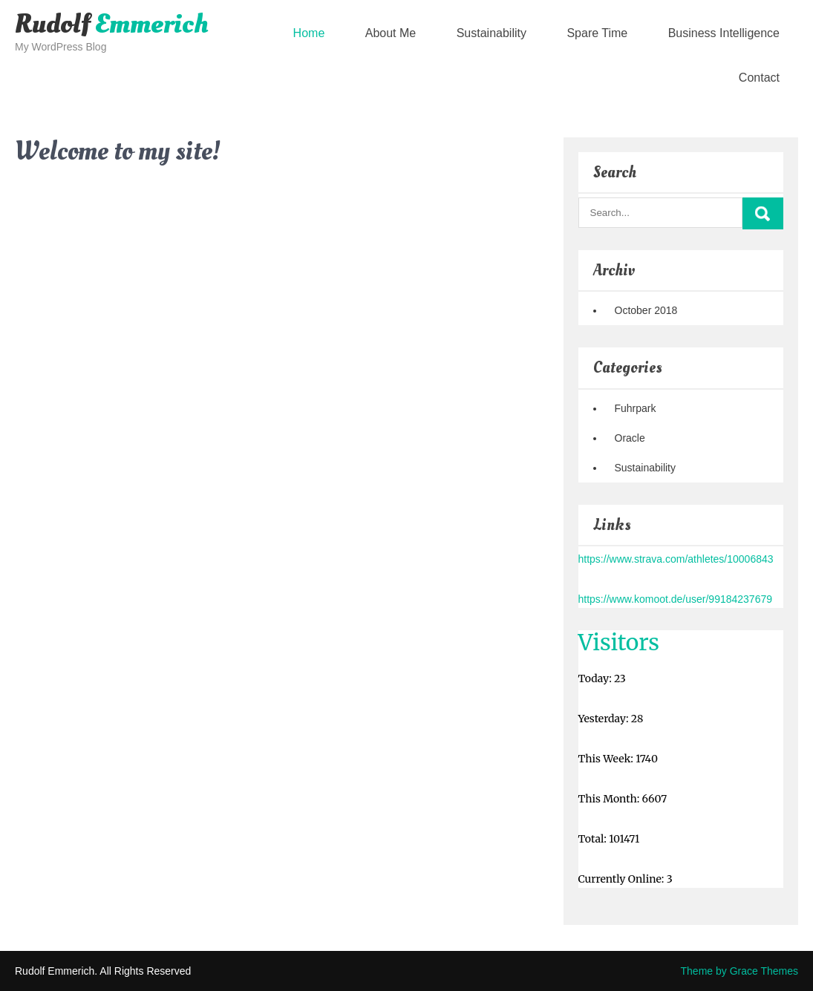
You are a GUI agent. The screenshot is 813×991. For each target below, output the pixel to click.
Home (309, 33)
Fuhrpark (635, 408)
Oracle (630, 438)
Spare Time (597, 33)
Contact (759, 77)
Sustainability (491, 33)
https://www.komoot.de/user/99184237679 (675, 599)
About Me (390, 33)
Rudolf (111, 24)
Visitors (619, 642)
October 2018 (646, 310)
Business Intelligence (724, 33)
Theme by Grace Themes (739, 971)
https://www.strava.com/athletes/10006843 (676, 559)
